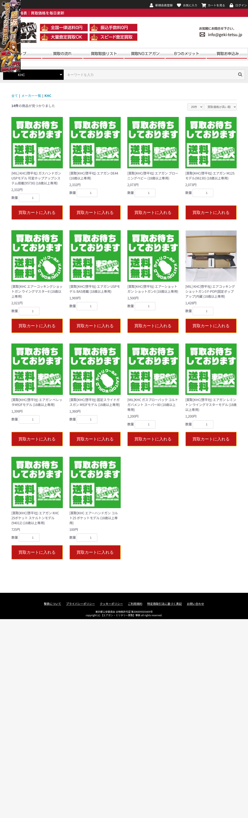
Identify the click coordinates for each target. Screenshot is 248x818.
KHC (47, 95)
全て (14, 95)
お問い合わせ (195, 604)
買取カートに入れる (37, 212)
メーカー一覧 (31, 95)
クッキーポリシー (111, 604)
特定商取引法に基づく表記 (164, 604)
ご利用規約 (135, 604)
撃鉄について (52, 604)
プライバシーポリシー (80, 604)
